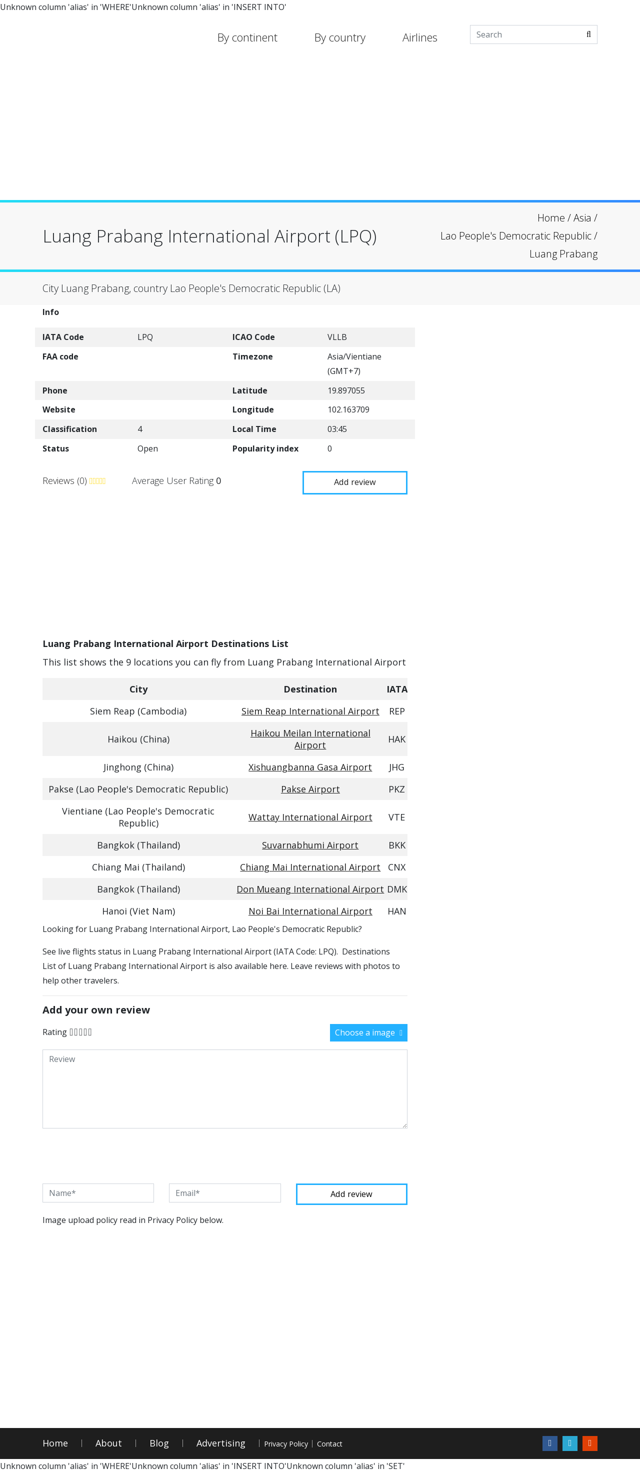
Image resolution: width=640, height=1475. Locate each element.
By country (340, 37)
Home (55, 1444)
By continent (248, 37)
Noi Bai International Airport (310, 910)
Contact (375, 1444)
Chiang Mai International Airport (310, 866)
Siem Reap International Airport (311, 710)
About (109, 1444)
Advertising (221, 1444)
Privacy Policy (302, 1444)
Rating (54, 1030)
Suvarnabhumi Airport (310, 844)
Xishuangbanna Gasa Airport (310, 766)
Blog (159, 1444)
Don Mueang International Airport (310, 888)
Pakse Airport (310, 788)
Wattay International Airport (310, 816)
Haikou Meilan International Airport (310, 738)
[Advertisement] (320, 130)
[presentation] (118, 1155)
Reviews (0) (66, 480)
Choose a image (368, 1031)
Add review (350, 479)
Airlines (420, 37)
